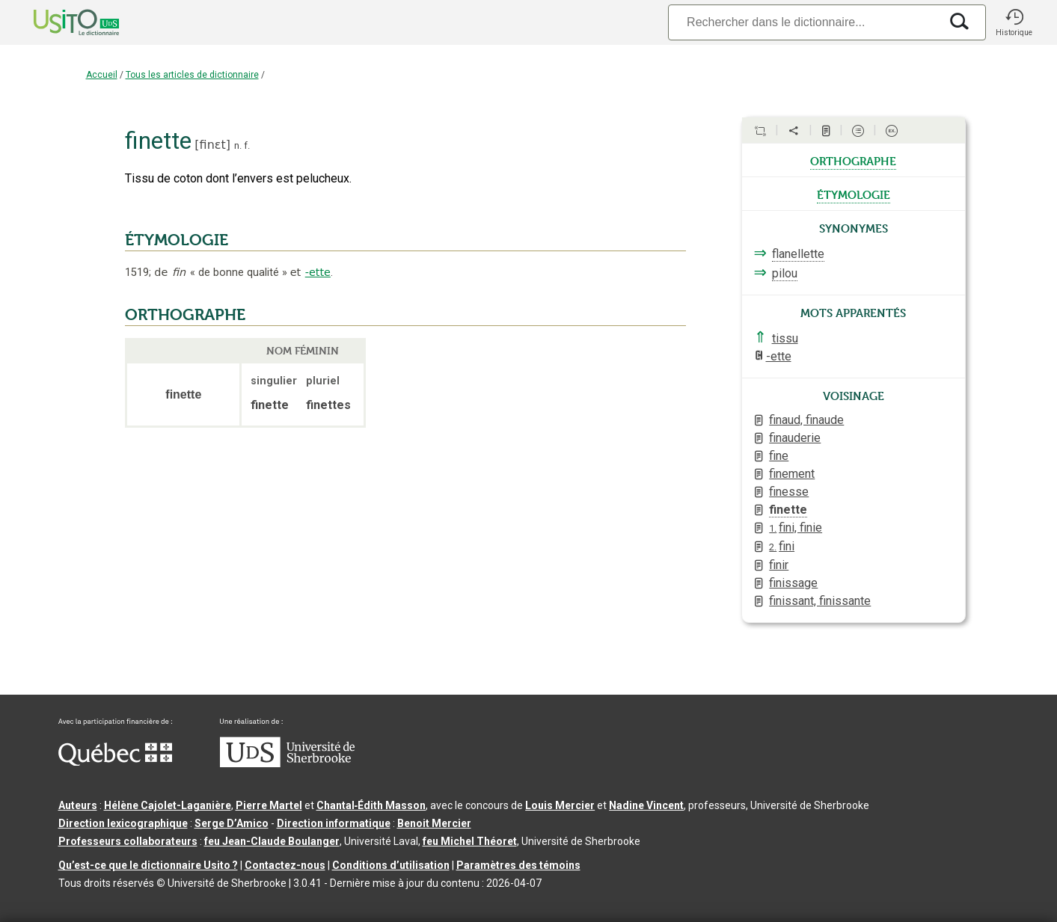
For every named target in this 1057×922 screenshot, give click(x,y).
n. (238, 145)
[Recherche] (803, 22)
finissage (793, 583)
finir (778, 565)
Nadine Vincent (646, 805)
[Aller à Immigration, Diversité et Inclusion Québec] (115, 762)
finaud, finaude (806, 420)
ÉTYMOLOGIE (176, 240)
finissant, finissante (820, 601)
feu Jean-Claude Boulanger (272, 841)
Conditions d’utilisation (391, 865)
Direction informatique (333, 823)
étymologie (853, 194)
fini (781, 546)
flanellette (798, 254)
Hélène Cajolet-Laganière (167, 805)
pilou (784, 273)
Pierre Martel (269, 805)
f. (247, 145)
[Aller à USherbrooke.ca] (287, 763)
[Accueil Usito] (60, 22)
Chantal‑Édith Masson (371, 805)
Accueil (101, 75)
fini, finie (795, 527)
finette (788, 510)
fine (778, 456)
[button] (1014, 22)
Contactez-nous (285, 865)
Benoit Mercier (434, 823)
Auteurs (77, 805)
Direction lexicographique (123, 823)
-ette (318, 272)
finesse (789, 492)
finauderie (795, 438)
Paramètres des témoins (518, 865)
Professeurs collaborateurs (127, 841)
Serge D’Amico (231, 823)
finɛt (213, 145)
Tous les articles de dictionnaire (192, 75)
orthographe (853, 160)
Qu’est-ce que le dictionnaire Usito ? (148, 865)
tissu (785, 338)
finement (792, 474)
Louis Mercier (560, 805)
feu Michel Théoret (470, 841)
